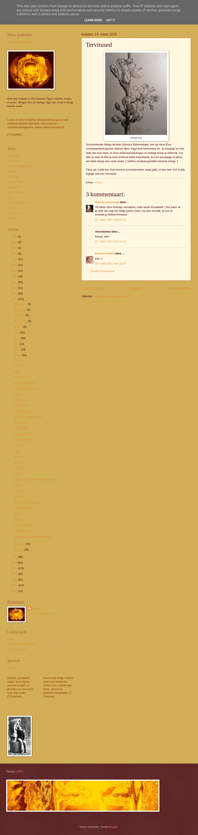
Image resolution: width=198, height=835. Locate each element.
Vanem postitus (178, 288)
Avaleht (135, 288)
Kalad (17, 394)
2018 (14, 282)
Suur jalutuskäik (16, 202)
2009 (14, 585)
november (20, 309)
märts (18, 355)
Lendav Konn (15, 181)
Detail (17, 485)
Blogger (113, 826)
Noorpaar (19, 399)
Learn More (93, 20)
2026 (14, 236)
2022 (14, 259)
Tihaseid (19, 496)
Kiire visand (21, 428)
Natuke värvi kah (24, 508)
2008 (14, 591)
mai (16, 343)
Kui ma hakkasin (17, 649)
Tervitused (20, 462)
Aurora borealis (23, 439)
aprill (17, 349)
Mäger (17, 519)
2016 (14, 293)
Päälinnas (20, 422)
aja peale (12, 667)
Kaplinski (12, 213)
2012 (14, 568)
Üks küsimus (21, 411)
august (18, 326)
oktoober (20, 315)
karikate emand (104, 253)
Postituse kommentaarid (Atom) (111, 296)
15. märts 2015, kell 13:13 (110, 241)
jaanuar (19, 549)
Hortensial (20, 468)
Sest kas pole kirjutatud (21, 644)
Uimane (18, 365)
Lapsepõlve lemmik (25, 382)
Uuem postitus (93, 288)
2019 (14, 276)
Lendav (18, 445)
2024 (14, 247)
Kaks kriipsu (21, 405)
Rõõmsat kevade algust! (28, 417)
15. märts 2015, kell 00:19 (110, 219)
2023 (14, 253)
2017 (14, 287)
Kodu (10, 639)
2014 (14, 556)
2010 (14, 579)
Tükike (18, 359)
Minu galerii (14, 155)
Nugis (17, 451)
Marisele (19, 456)
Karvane (19, 377)
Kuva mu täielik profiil (40, 613)
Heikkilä (11, 207)
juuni (17, 338)
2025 (14, 242)
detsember (21, 303)
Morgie (11, 171)
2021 (14, 265)
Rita (9, 197)
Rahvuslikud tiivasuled (27, 502)
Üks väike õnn (22, 530)
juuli (17, 332)
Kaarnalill (12, 187)
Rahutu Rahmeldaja (19, 166)
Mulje (17, 371)
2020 (14, 270)
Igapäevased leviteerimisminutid (33, 536)
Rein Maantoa (15, 192)
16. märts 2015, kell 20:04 (110, 263)
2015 (14, 299)
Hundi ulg (12, 176)
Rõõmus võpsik (23, 525)
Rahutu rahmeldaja (107, 202)
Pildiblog (12, 218)
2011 (14, 573)
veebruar (20, 543)
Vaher (17, 473)
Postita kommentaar (103, 271)
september (21, 321)
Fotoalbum (13, 161)
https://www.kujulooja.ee (21, 41)
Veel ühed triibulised (26, 388)
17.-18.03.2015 (23, 434)
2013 (14, 562)
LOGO (19, 771)
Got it (110, 20)
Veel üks (19, 490)
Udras (17, 513)
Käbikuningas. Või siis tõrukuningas (35, 479)
